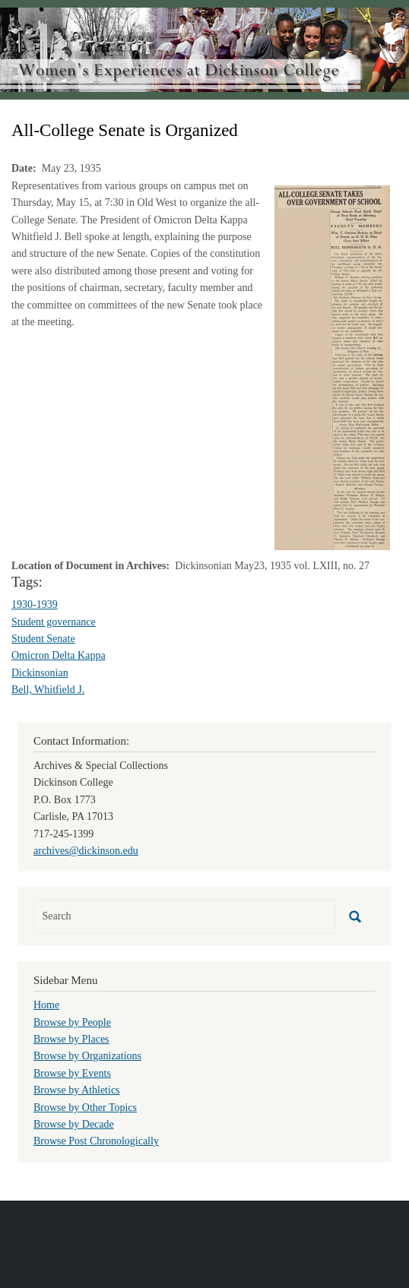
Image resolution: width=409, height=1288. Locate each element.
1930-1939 (34, 604)
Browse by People (72, 1022)
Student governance (53, 622)
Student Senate (43, 638)
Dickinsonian (39, 673)
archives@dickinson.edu (85, 850)
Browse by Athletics (76, 1090)
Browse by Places (71, 1039)
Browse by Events (72, 1073)
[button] (332, 366)
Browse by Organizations (87, 1056)
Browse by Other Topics (85, 1107)
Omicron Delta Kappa (58, 655)
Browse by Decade (73, 1124)
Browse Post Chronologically (96, 1141)
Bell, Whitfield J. (47, 689)
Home (46, 1005)
